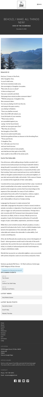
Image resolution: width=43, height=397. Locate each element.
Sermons (3, 333)
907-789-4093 (9, 373)
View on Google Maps (7, 355)
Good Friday (5, 309)
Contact (3, 334)
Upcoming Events (8, 272)
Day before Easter (7, 306)
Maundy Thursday (7, 313)
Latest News (6, 293)
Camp (2, 340)
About (2, 325)
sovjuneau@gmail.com (11, 375)
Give (2, 336)
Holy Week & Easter (7, 297)
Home (2, 323)
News (2, 329)
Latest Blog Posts (9, 302)
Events (3, 327)
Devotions (4, 338)
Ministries (3, 331)
